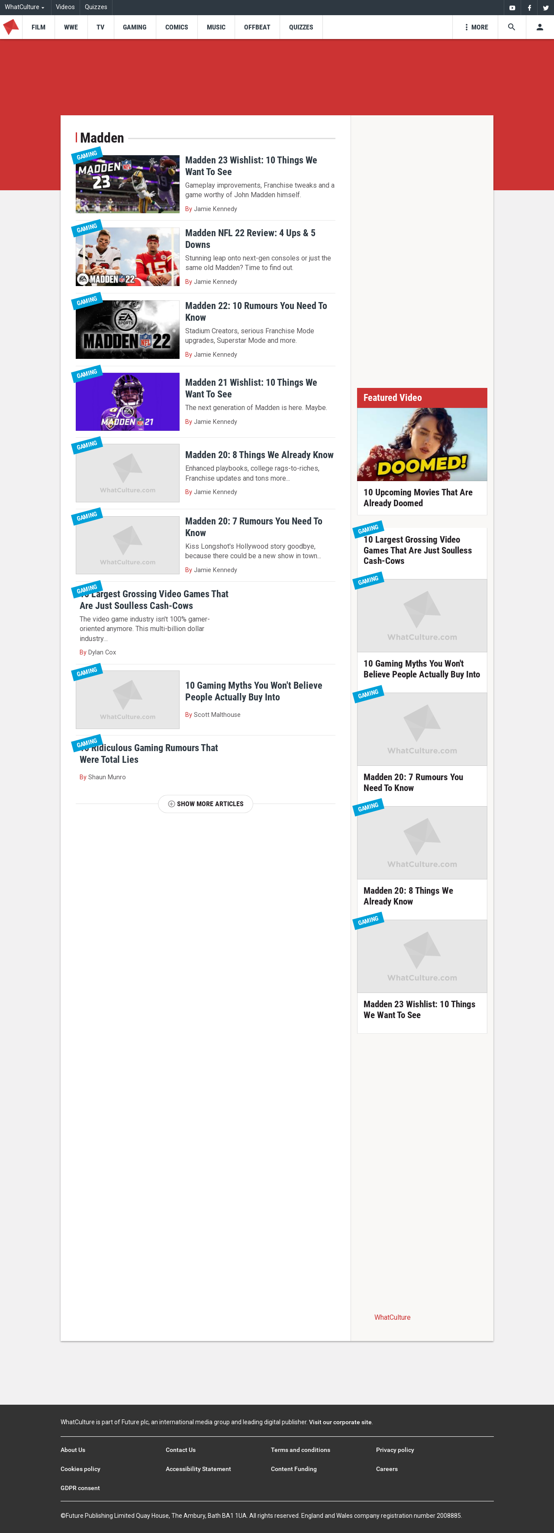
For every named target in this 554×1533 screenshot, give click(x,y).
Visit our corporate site (340, 1422)
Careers (387, 1468)
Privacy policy (395, 1449)
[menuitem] (512, 7)
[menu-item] (38, 27)
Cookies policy (80, 1468)
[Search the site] (512, 27)
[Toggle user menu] (540, 27)
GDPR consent (80, 1487)
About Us (73, 1449)
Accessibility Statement (198, 1468)
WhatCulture (392, 1317)
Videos (65, 7)
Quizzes (96, 7)
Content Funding (294, 1468)
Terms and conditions (300, 1449)
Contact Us (181, 1449)
